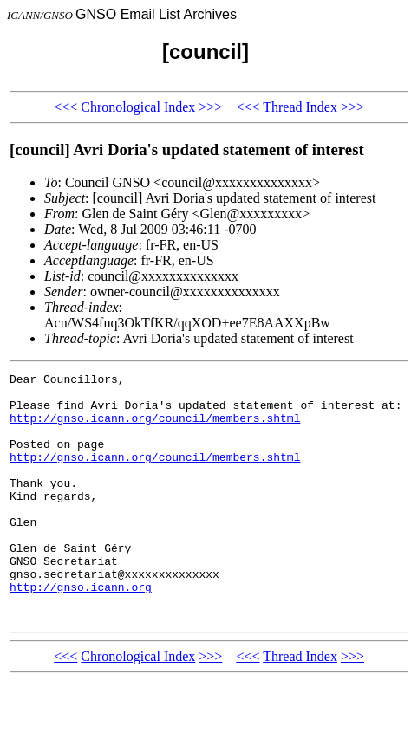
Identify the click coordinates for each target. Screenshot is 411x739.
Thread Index (300, 107)
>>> (210, 107)
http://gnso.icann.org (81, 631)
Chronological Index (138, 107)
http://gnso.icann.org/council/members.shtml (155, 428)
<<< (65, 107)
